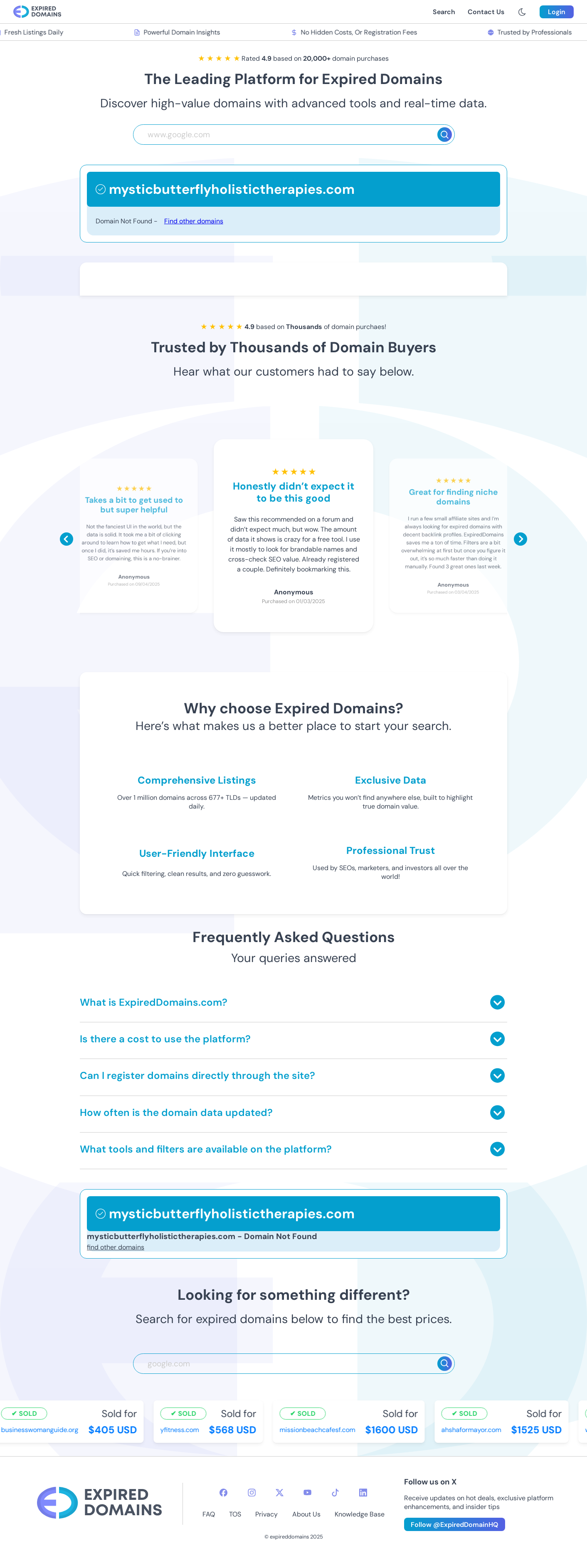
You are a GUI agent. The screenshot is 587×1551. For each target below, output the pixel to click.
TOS (235, 1514)
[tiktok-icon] (335, 1493)
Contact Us (486, 11)
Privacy (266, 1514)
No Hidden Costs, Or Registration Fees (355, 32)
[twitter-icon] (280, 1493)
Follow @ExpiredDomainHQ (454, 1524)
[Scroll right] (520, 539)
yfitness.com (180, 1429)
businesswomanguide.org (40, 1429)
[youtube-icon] (307, 1493)
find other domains (115, 1247)
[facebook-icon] (223, 1493)
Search (444, 11)
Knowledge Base (360, 1514)
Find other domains (193, 221)
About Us (306, 1514)
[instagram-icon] (252, 1493)
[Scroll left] (66, 539)
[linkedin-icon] (363, 1493)
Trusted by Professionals (531, 32)
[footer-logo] (99, 1504)
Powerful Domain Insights (178, 32)
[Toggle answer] (497, 1002)
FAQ (208, 1514)
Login (556, 11)
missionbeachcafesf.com (318, 1429)
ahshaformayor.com (472, 1429)
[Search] (444, 134)
